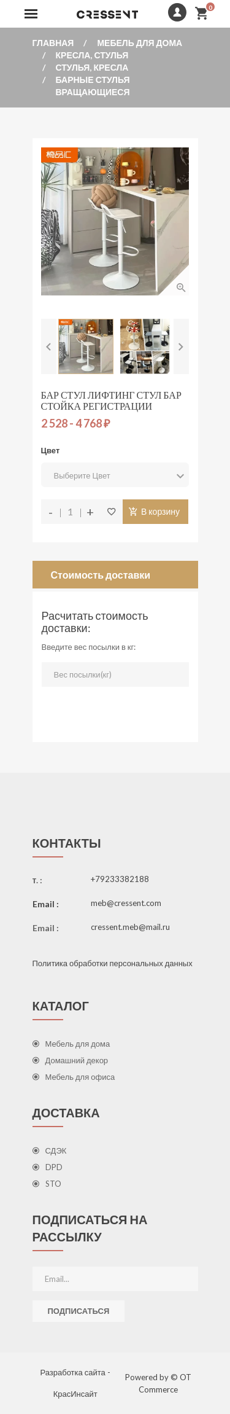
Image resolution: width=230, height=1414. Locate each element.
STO (47, 1184)
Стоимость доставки (101, 574)
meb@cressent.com (126, 903)
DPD (48, 1167)
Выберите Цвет (115, 476)
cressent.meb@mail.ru (130, 927)
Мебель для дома (139, 42)
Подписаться (79, 1311)
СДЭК (50, 1150)
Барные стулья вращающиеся (93, 85)
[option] (85, 346)
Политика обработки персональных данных (113, 963)
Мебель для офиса (74, 1077)
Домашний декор (71, 1060)
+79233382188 (120, 879)
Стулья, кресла (92, 67)
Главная (53, 42)
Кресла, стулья (92, 55)
